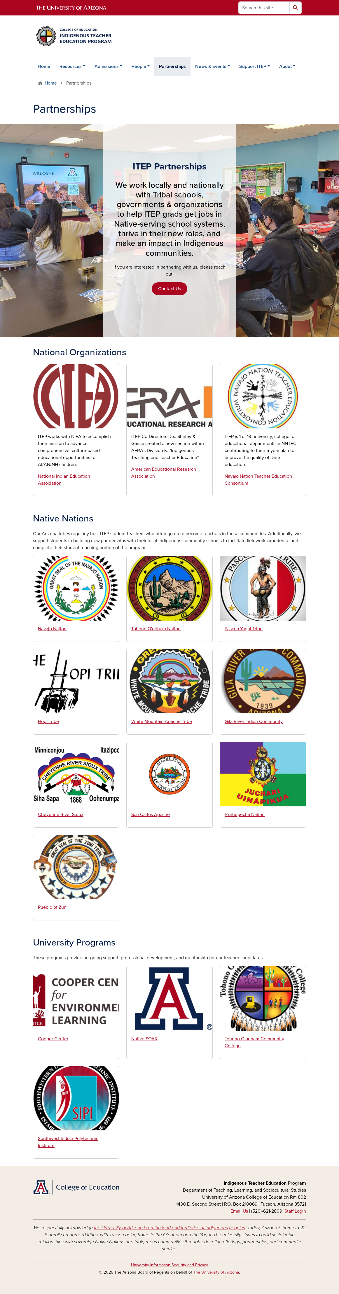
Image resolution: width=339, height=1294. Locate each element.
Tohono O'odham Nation (156, 629)
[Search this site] (264, 7)
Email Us (239, 1211)
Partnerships (172, 66)
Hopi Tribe (48, 721)
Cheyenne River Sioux (60, 814)
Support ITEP (252, 66)
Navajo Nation (52, 629)
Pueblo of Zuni (53, 907)
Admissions (107, 66)
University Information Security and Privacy (169, 1265)
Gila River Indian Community (254, 721)
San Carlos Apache (150, 814)
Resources (71, 66)
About (285, 66)
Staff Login (295, 1211)
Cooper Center (53, 1039)
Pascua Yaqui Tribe (244, 629)
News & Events (210, 66)
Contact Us (169, 289)
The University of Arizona (216, 1272)
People (139, 66)
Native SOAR (144, 1039)
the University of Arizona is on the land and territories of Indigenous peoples (169, 1228)
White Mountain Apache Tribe (161, 721)
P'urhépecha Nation (245, 814)
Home (44, 66)
